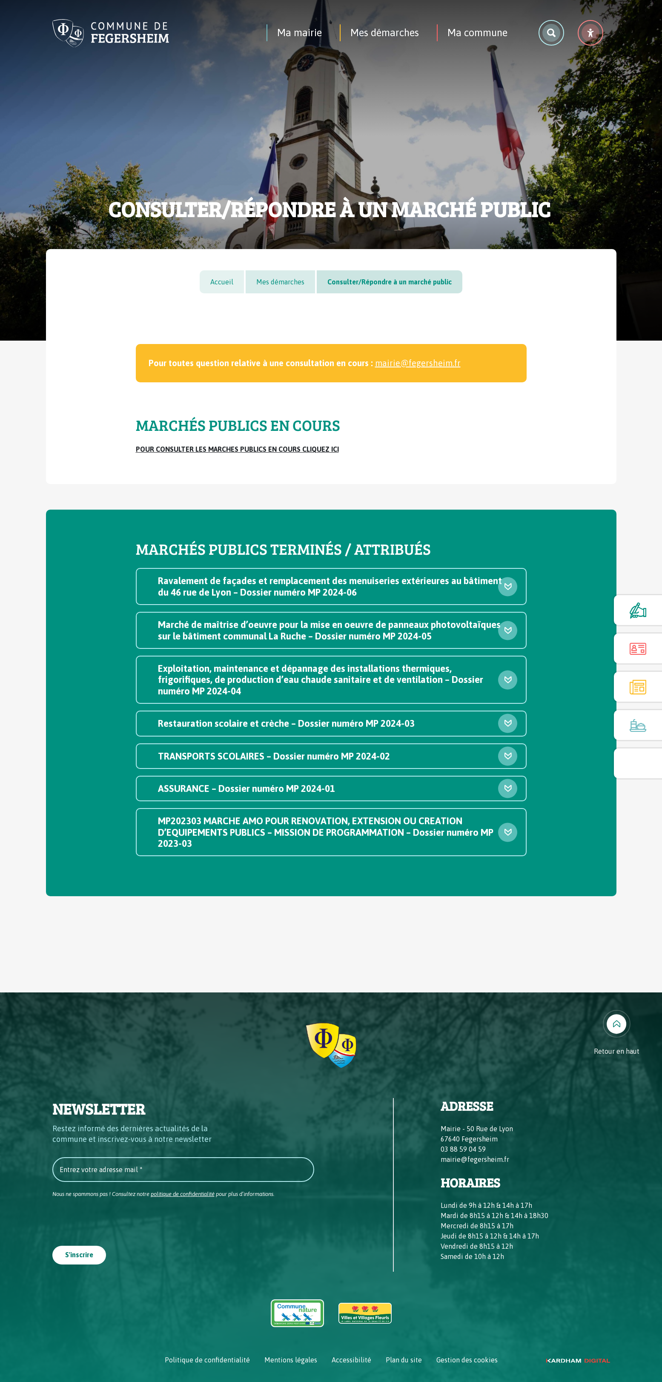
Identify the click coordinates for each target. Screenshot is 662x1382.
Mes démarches (384, 32)
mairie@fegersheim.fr (418, 363)
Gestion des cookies (467, 1360)
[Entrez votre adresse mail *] (183, 1169)
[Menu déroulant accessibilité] (590, 33)
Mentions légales (290, 1360)
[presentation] (117, 1219)
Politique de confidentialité (207, 1360)
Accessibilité (351, 1360)
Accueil (221, 282)
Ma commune (477, 32)
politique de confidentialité (183, 1194)
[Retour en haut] (616, 1033)
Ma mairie (299, 32)
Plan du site (404, 1360)
